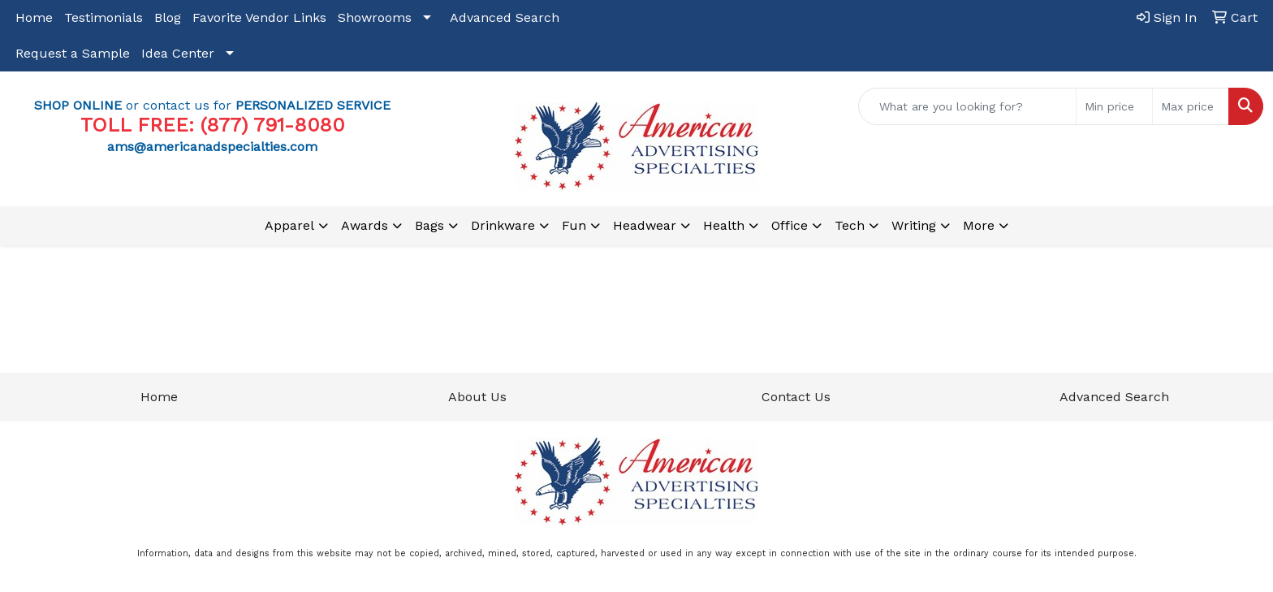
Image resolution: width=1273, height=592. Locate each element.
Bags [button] (429, 225)
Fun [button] (574, 225)
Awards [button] (364, 225)
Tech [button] (850, 225)
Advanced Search (504, 17)
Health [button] (723, 225)
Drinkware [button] (503, 225)
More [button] (979, 225)
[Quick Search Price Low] (1114, 106)
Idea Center (177, 53)
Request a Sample (72, 53)
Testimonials (103, 17)
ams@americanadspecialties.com (212, 146)
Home (34, 17)
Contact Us (796, 396)
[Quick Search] (967, 106)
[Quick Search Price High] (1190, 106)
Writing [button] (913, 225)
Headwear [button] (644, 225)
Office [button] (789, 225)
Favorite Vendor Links (259, 17)
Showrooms (375, 17)
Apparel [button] (289, 225)
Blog (167, 17)
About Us (477, 396)
